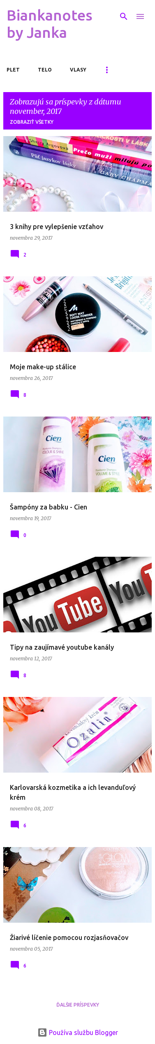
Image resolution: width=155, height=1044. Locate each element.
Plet (13, 69)
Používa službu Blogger (77, 1032)
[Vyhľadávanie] (124, 16)
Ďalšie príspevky (77, 1004)
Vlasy (78, 69)
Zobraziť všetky (31, 122)
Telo (45, 69)
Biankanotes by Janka (50, 24)
